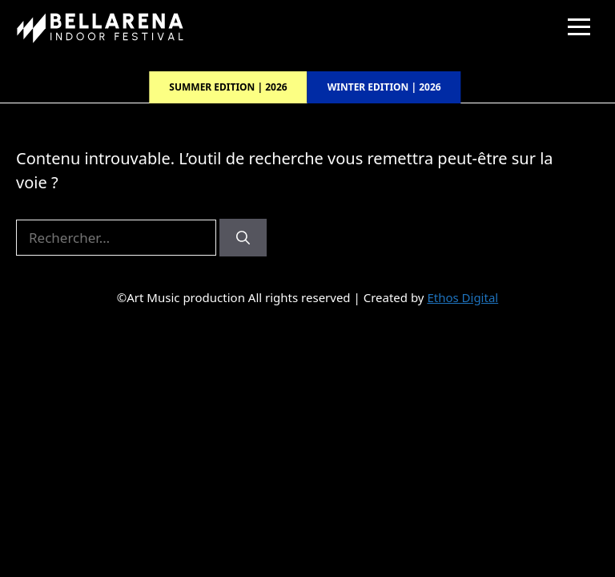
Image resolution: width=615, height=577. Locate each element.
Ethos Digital (462, 297)
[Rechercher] (243, 238)
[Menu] (579, 27)
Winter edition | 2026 (384, 87)
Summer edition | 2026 (228, 87)
